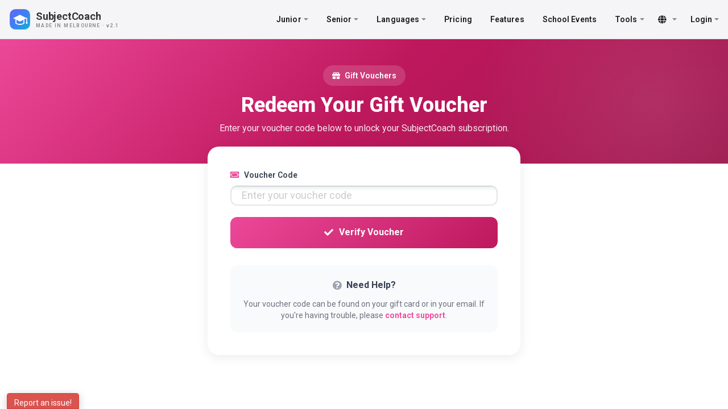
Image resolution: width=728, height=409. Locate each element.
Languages (401, 19)
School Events (570, 19)
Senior (342, 19)
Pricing (458, 19)
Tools (629, 19)
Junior (292, 19)
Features (507, 19)
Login (704, 19)
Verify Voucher (364, 232)
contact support (415, 315)
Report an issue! (43, 402)
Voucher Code (263, 175)
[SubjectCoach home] (74, 19)
